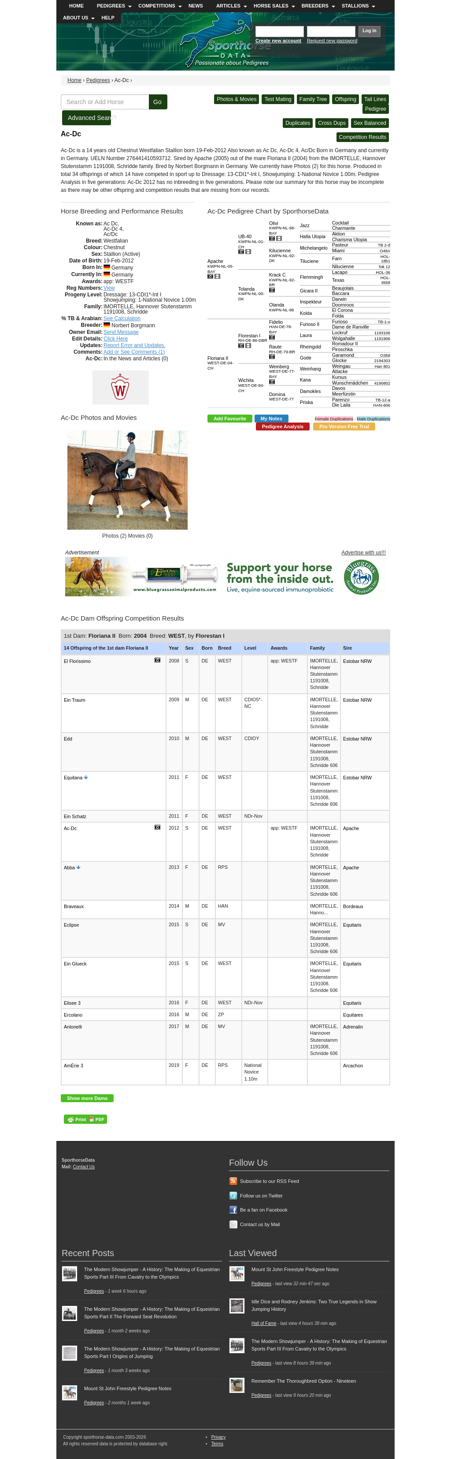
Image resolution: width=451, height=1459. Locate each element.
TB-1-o (383, 322)
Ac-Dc (70, 828)
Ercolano (73, 1015)
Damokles (310, 391)
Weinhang (310, 368)
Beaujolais (343, 288)
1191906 (382, 339)
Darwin (339, 299)
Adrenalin (353, 1026)
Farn (337, 258)
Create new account (278, 40)
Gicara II (309, 290)
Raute (282, 349)
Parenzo (341, 399)
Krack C (282, 279)
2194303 (382, 361)
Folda (338, 315)
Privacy (218, 1437)
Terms (217, 1443)
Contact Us (84, 1166)
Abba (69, 867)
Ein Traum (74, 700)
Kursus (339, 377)
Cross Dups (332, 123)
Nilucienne (343, 266)
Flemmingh (311, 277)
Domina (281, 397)
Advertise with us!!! (363, 553)
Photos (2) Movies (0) (127, 536)
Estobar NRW (357, 660)
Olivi (282, 228)
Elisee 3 (72, 1002)
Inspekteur (311, 301)
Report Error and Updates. (135, 345)
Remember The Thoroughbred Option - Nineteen (303, 1381)
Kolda (306, 313)
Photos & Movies (236, 99)
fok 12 (384, 267)
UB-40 (251, 241)
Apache (220, 265)
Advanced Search (89, 117)
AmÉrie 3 (73, 1065)
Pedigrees (111, 5)
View (109, 288)
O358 (385, 355)
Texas (338, 280)
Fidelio (280, 326)
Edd (68, 738)
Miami (338, 250)
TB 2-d (384, 245)
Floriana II (220, 362)
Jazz (305, 225)
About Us (75, 17)
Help (107, 17)
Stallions (355, 5)
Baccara (340, 293)
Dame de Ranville (350, 326)
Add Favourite (230, 418)
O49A (385, 251)
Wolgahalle (343, 338)
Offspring (345, 99)
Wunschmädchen (350, 382)
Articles (228, 5)
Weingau (341, 366)
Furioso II (309, 324)
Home (76, 5)
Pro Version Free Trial (344, 426)
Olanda (281, 307)
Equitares (353, 1015)
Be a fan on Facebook (264, 1209)
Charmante (343, 228)
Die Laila (341, 405)
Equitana (73, 777)
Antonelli (73, 1026)
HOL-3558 (385, 280)
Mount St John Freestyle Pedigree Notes (127, 1388)
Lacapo (339, 272)
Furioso (340, 321)
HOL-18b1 (385, 259)
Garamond (343, 355)
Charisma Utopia (349, 239)
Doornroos (343, 304)
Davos (338, 388)
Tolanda (251, 293)
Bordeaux (353, 906)
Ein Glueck (75, 963)
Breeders (315, 5)
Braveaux (74, 906)
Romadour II (345, 343)
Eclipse (71, 925)
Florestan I (252, 338)
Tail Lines (375, 99)
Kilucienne (282, 255)
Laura (306, 335)
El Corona (342, 310)
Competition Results (362, 137)
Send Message (121, 332)
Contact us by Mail (260, 1224)
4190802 (382, 383)
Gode (305, 357)
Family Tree (313, 99)
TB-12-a (382, 400)
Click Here (116, 339)
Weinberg (282, 371)
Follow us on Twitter (261, 1195)
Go (157, 101)
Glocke (339, 360)
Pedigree (375, 109)
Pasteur (340, 244)
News (196, 5)
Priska (306, 402)
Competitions (156, 5)
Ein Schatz (75, 816)
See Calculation (122, 318)
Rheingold (310, 346)
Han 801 (382, 366)
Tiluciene (309, 261)
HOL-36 (383, 272)
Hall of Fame (264, 1323)
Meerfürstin (343, 394)
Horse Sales (271, 5)
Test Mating (277, 99)
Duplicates (297, 123)
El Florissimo (77, 660)
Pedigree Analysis (282, 426)
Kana (305, 379)
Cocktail (340, 222)
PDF (85, 1119)
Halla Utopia (312, 236)
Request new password (332, 40)
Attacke (340, 371)
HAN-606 (381, 405)
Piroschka (342, 349)
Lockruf (339, 332)
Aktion (338, 233)
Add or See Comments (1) (134, 352)
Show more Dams (87, 1098)
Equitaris (352, 925)
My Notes (271, 418)
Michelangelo (314, 248)
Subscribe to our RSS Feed (269, 1181)
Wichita (251, 385)
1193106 (382, 333)
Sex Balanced (370, 123)
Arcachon (353, 1065)
